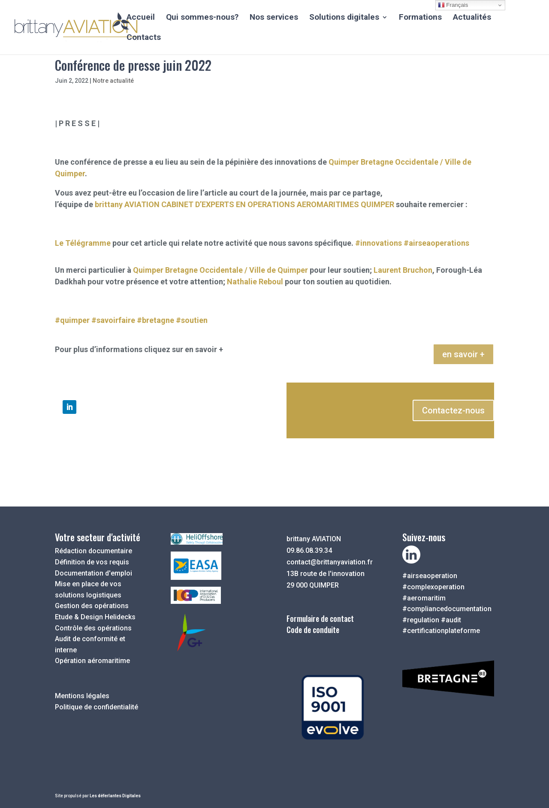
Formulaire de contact (320, 618)
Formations (420, 18)
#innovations (378, 242)
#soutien (192, 320)
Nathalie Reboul (255, 281)
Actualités (472, 18)
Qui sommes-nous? (202, 18)
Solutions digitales (344, 18)
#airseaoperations (436, 242)
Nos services (274, 18)
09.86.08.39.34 (309, 550)
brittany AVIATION (127, 204)
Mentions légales (82, 696)
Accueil (141, 18)
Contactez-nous (453, 410)
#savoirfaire (113, 320)
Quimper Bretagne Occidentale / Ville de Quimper (220, 269)
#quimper (72, 320)
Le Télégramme (83, 242)
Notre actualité (113, 80)
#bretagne (155, 320)
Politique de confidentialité (96, 707)
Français (453, 5)
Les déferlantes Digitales (115, 795)
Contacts (144, 38)
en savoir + (463, 354)
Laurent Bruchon (403, 269)
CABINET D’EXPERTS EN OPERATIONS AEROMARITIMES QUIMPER (277, 204)
